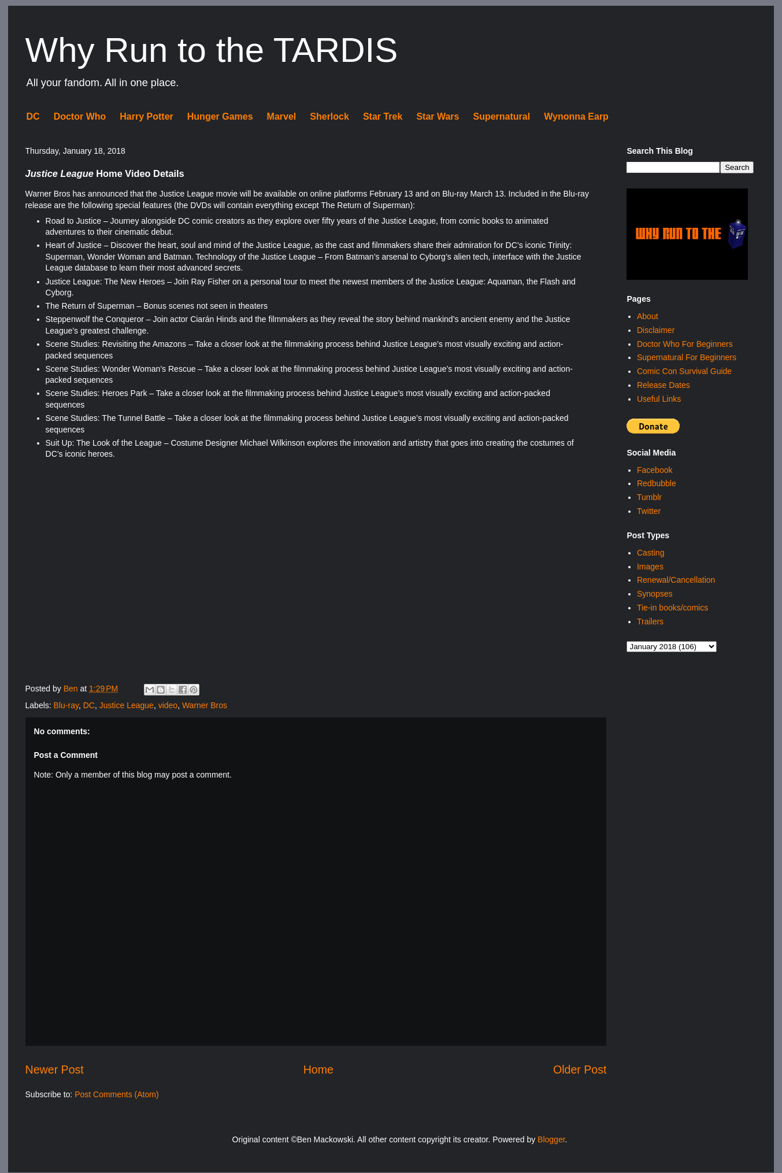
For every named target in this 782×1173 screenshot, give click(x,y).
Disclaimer (655, 330)
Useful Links (659, 399)
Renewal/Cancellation (676, 579)
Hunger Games (220, 116)
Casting (650, 552)
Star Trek (382, 116)
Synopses (654, 593)
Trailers (650, 621)
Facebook (654, 470)
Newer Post (54, 1069)
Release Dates (663, 385)
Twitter (649, 511)
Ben (72, 688)
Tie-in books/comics (672, 607)
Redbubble (656, 483)
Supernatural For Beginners (686, 357)
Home (318, 1069)
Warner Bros (204, 705)
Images (650, 566)
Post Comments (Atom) (116, 1094)
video (167, 705)
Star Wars (437, 116)
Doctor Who (80, 116)
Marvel (282, 116)
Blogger (551, 1139)
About (647, 316)
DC (33, 116)
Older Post (580, 1069)
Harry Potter (146, 116)
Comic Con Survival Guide (684, 371)
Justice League (126, 705)
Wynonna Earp (576, 116)
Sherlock (329, 116)
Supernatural (501, 116)
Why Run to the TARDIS (211, 50)
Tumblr (649, 497)
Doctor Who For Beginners (685, 344)
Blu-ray (66, 705)
